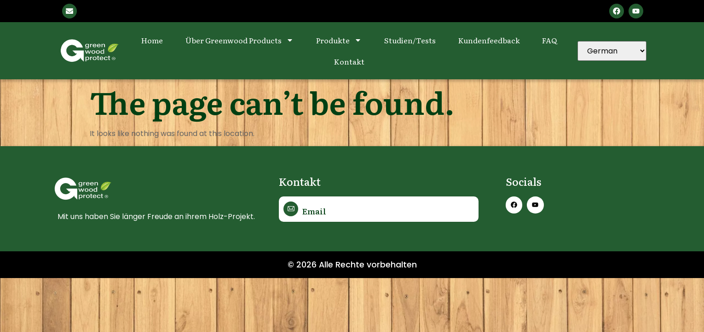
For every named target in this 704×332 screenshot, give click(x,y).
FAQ (549, 40)
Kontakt (349, 61)
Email (314, 211)
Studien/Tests (410, 40)
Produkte (339, 40)
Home (152, 40)
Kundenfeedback (489, 40)
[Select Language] (611, 51)
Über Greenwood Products (239, 40)
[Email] (290, 209)
